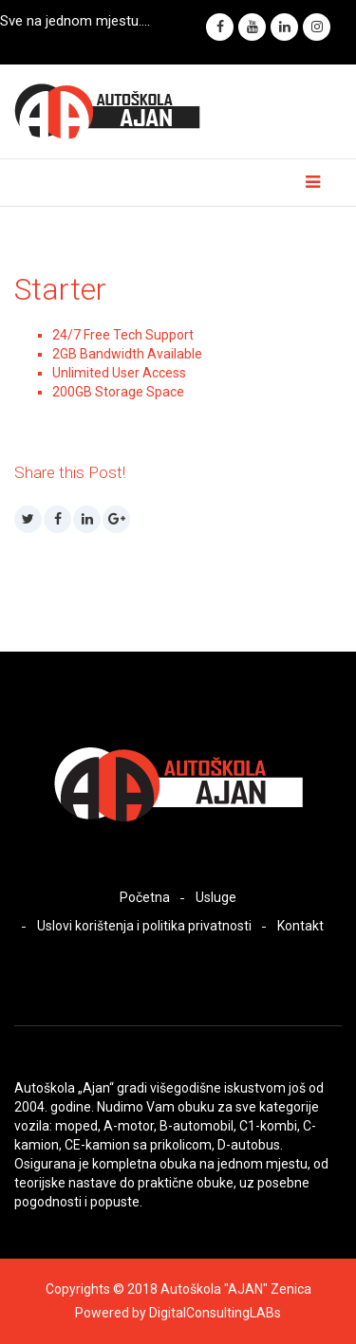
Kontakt (300, 925)
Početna (145, 897)
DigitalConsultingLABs (215, 1312)
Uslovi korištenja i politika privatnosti (144, 925)
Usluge (216, 897)
